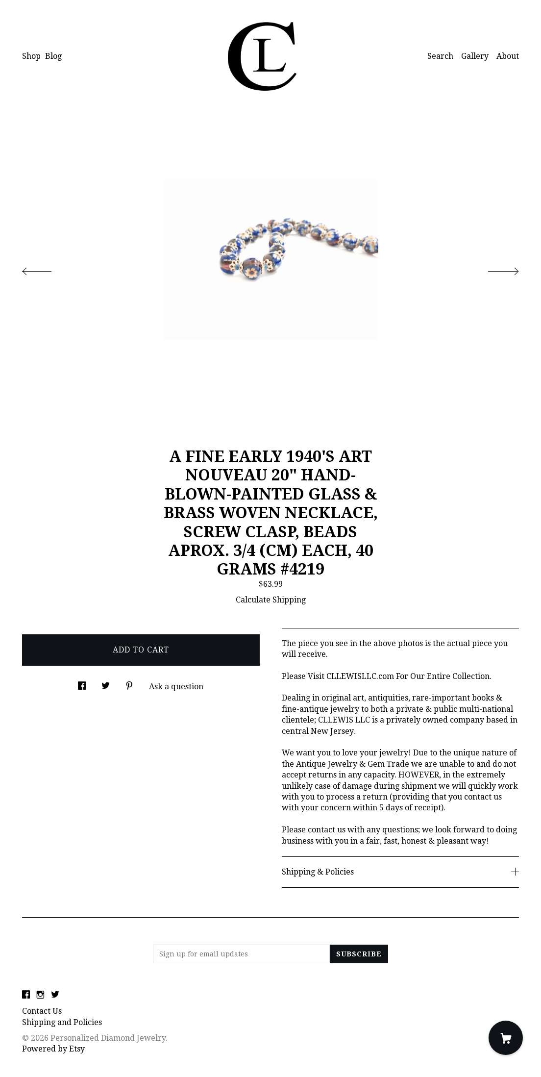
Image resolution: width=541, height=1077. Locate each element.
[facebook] (26, 995)
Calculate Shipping (271, 599)
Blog (53, 56)
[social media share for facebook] (82, 683)
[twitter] (55, 995)
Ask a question (176, 686)
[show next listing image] (494, 268)
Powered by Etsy (53, 1048)
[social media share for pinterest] (129, 683)
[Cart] (506, 1038)
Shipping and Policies (62, 1022)
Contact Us (42, 1011)
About (507, 56)
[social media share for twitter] (105, 683)
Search (440, 56)
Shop (31, 56)
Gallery (475, 56)
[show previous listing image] (46, 268)
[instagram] (40, 995)
